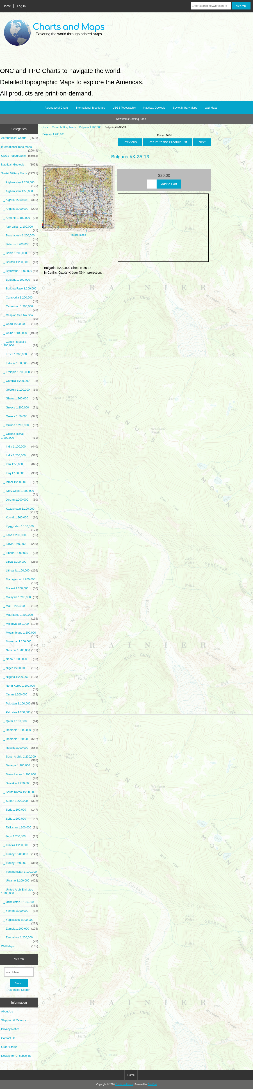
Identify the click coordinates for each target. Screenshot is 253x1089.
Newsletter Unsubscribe (16, 1055)
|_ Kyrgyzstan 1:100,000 (19, 527)
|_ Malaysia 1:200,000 (19, 597)
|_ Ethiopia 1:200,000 (19, 372)
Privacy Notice (10, 1029)
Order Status (9, 1047)
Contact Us (8, 1038)
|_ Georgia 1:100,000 (19, 390)
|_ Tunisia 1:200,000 (19, 845)
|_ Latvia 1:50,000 (19, 544)
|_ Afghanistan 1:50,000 (19, 192)
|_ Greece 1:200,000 (19, 407)
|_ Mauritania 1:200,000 (19, 616)
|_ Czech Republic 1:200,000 (19, 343)
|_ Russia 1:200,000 (19, 748)
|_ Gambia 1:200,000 (19, 381)
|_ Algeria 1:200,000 (19, 200)
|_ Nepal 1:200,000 (19, 659)
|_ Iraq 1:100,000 (19, 473)
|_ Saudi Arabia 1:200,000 (19, 758)
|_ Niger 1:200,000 (19, 668)
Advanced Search (18, 989)
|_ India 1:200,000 (19, 455)
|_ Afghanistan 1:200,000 (19, 184)
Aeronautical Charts (56, 107)
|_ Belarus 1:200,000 (19, 244)
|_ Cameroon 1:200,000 (19, 307)
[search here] (19, 972)
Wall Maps (211, 107)
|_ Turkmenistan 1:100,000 (19, 873)
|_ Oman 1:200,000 (19, 694)
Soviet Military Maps (64, 127)
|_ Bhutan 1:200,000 (19, 262)
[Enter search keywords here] (211, 5)
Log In (21, 6)
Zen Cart (152, 1084)
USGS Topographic (124, 107)
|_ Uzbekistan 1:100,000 (19, 903)
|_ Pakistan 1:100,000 (19, 703)
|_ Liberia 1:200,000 (19, 553)
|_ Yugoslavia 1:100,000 (19, 921)
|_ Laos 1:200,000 (19, 535)
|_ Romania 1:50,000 (19, 739)
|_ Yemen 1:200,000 (19, 911)
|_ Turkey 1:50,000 (19, 863)
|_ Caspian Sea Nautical (19, 316)
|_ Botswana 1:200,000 (19, 271)
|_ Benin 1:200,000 (19, 253)
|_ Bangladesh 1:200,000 (19, 237)
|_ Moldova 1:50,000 (19, 624)
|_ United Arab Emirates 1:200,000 (19, 891)
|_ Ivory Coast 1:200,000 (19, 492)
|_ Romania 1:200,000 (19, 730)
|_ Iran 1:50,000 (19, 464)
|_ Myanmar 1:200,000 (19, 643)
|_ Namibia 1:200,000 (19, 650)
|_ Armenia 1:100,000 (19, 218)
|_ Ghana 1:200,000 (19, 398)
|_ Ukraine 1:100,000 (19, 880)
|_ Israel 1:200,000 (19, 482)
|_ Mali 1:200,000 (19, 606)
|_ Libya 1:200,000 (19, 562)
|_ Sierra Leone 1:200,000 (19, 776)
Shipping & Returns (13, 1020)
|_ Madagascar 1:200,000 (19, 580)
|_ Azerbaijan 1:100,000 (19, 228)
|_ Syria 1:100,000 (19, 810)
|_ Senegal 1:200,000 (19, 765)
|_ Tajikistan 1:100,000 (19, 827)
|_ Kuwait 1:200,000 (19, 517)
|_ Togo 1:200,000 (19, 836)
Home (6, 6)
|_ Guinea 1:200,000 (19, 425)
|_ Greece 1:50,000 (19, 416)
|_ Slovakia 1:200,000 (19, 783)
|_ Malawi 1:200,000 (19, 588)
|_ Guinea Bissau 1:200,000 (19, 435)
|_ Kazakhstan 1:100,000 (19, 510)
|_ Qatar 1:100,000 (19, 721)
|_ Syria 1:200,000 (19, 819)
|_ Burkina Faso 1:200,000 (19, 290)
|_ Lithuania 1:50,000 (19, 570)
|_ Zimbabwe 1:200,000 (19, 939)
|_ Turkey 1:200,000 (19, 854)
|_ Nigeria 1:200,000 (19, 677)
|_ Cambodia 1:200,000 (19, 299)
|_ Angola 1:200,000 (19, 209)
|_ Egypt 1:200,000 (19, 354)
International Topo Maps (90, 107)
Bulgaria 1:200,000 (90, 127)
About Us (7, 1011)
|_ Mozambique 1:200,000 (19, 634)
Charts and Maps (124, 1084)
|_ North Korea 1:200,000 (19, 687)
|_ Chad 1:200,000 (19, 324)
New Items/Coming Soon (131, 119)
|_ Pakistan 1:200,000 (19, 712)
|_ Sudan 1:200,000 (19, 801)
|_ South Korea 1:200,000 (19, 793)
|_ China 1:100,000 (19, 333)
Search (19, 959)
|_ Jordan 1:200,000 (19, 499)
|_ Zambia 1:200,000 (19, 928)
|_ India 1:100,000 (19, 446)
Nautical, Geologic (154, 107)
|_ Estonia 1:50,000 (19, 363)
